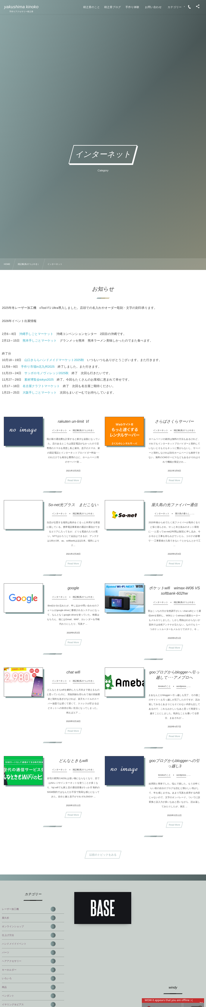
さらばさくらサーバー (174, 423)
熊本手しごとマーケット (40, 340)
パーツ (29, 952)
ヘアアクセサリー (29, 961)
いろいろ (29, 978)
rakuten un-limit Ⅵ (73, 423)
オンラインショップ (29, 926)
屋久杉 (29, 917)
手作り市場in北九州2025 (38, 366)
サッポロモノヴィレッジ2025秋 (46, 373)
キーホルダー (29, 969)
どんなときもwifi (73, 762)
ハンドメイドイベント (29, 943)
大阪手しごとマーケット (40, 392)
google (73, 590)
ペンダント (29, 995)
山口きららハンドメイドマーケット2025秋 (54, 360)
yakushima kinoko (21, 7)
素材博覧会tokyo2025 (39, 379)
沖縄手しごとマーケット (36, 334)
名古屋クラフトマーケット (41, 386)
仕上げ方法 (29, 935)
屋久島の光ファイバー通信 (174, 506)
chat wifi (73, 674)
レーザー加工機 (29, 909)
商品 (29, 987)
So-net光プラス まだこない (73, 506)
